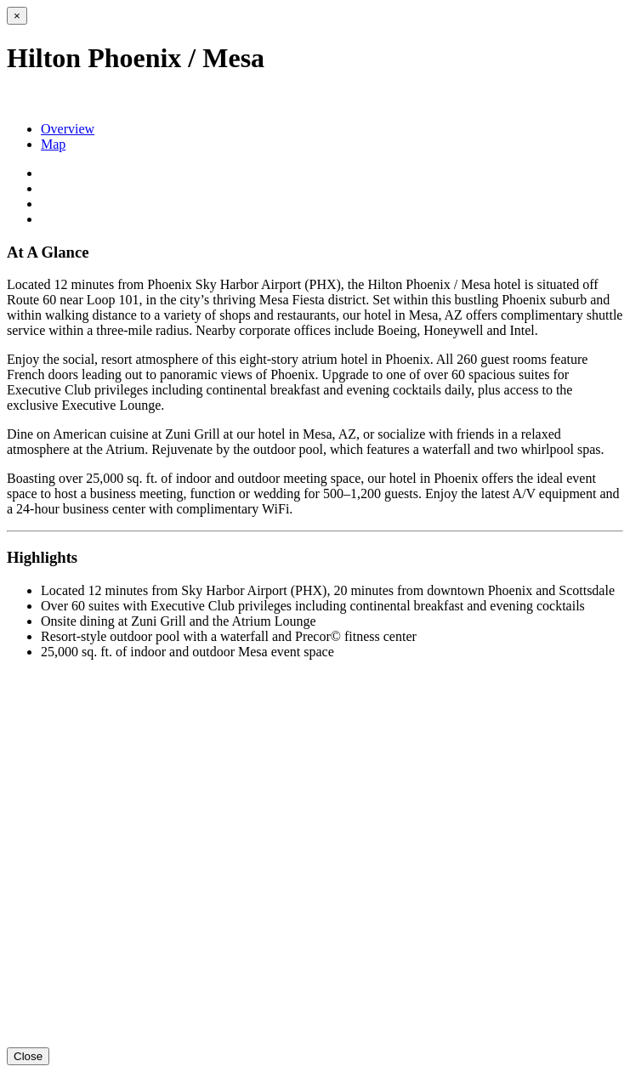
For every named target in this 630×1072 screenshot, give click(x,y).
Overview (67, 129)
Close (28, 1056)
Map (53, 144)
